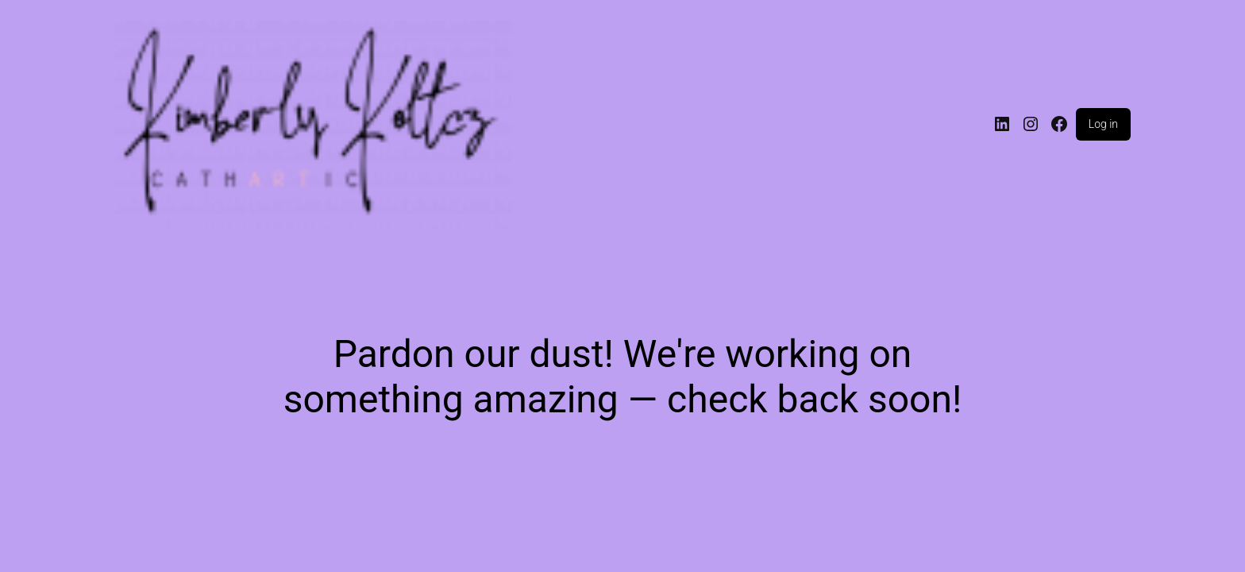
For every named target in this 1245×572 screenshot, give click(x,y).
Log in (1103, 124)
